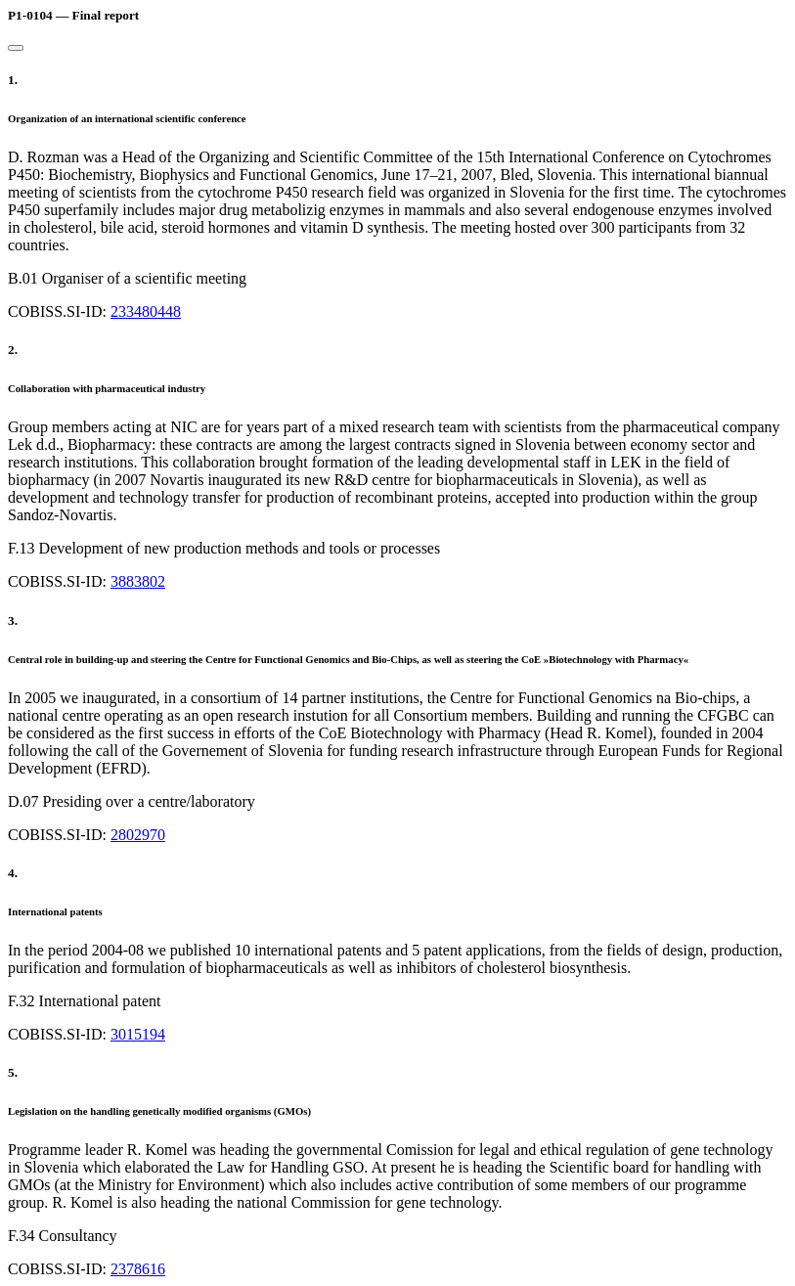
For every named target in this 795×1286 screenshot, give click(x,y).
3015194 (137, 1034)
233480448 (145, 311)
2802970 (137, 834)
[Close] (15, 48)
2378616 (137, 1269)
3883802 (137, 581)
